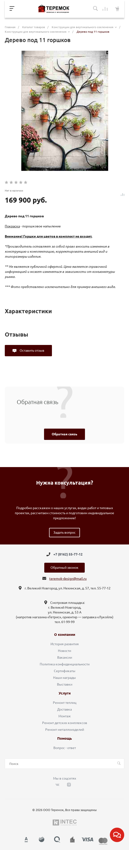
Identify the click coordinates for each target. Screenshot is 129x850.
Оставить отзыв (31, 350)
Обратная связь (64, 434)
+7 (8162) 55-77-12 (68, 554)
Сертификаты (64, 671)
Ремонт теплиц (64, 703)
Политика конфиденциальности (65, 664)
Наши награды (64, 678)
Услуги (65, 693)
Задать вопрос (64, 532)
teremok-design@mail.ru (68, 579)
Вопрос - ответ (64, 748)
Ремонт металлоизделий (64, 729)
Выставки (64, 684)
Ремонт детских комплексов (64, 723)
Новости (64, 651)
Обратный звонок (64, 567)
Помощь (64, 738)
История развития (64, 644)
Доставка (64, 709)
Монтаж (64, 716)
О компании (64, 635)
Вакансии (64, 657)
